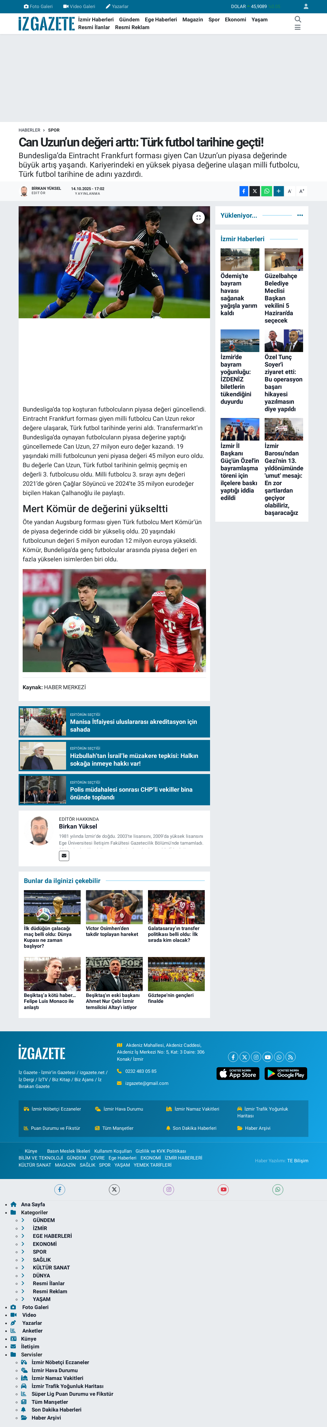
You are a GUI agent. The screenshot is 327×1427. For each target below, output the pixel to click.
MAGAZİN (65, 1165)
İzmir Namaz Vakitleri (193, 1109)
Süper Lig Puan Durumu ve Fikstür (67, 1394)
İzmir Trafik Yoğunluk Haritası (263, 1112)
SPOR (54, 130)
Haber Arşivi (254, 1128)
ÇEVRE (97, 1158)
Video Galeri (79, 6)
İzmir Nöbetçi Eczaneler (52, 1109)
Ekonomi (235, 19)
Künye (28, 1151)
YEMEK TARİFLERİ (153, 1165)
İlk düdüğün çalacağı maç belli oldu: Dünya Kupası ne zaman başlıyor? (48, 937)
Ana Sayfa (28, 1204)
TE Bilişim (297, 1161)
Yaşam (260, 19)
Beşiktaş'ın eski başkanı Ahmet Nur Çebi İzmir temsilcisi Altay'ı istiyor (113, 1001)
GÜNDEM (76, 1158)
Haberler (29, 130)
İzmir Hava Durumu (119, 1109)
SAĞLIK (87, 1165)
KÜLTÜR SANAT (35, 1165)
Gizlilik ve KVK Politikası (161, 1151)
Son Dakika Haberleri (191, 1128)
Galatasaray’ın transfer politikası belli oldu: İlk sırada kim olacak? (173, 934)
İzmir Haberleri (96, 19)
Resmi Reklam (132, 27)
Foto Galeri (38, 6)
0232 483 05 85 (140, 1071)
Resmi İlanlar (94, 27)
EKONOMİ (151, 1158)
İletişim (25, 1346)
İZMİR (34, 1228)
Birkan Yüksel (78, 826)
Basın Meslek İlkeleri (68, 1151)
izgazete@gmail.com (146, 1083)
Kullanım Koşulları (113, 1151)
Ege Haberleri (161, 19)
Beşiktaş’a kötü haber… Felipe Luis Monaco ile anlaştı (50, 1001)
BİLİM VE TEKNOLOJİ (41, 1158)
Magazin (192, 19)
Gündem (129, 19)
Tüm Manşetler (114, 1128)
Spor (214, 19)
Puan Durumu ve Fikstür (52, 1128)
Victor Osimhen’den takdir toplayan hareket (112, 931)
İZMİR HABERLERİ (183, 1158)
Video (23, 1315)
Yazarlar (117, 6)
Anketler (27, 1331)
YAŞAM (122, 1165)
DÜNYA (35, 1276)
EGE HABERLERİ (46, 1236)
